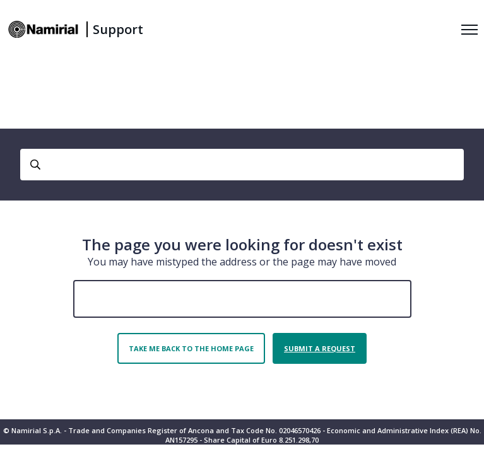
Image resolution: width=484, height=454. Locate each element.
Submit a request (319, 348)
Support (118, 29)
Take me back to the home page (191, 348)
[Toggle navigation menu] (469, 29)
